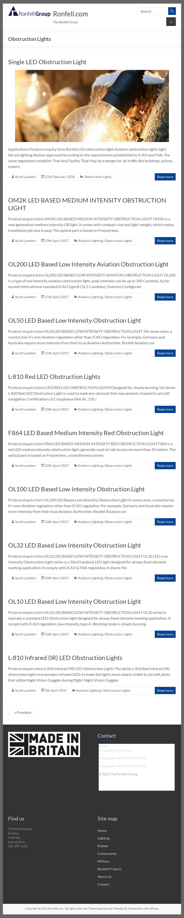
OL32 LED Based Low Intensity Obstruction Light (74, 545)
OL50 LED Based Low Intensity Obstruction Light (74, 320)
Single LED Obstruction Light (47, 62)
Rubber (103, 846)
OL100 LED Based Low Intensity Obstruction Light (76, 489)
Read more (165, 177)
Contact (103, 884)
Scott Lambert (25, 177)
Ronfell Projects (109, 869)
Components (107, 853)
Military (103, 861)
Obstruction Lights (98, 177)
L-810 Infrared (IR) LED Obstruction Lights (65, 657)
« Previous (22, 712)
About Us (104, 877)
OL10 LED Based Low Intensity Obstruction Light (74, 601)
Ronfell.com (70, 14)
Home (102, 830)
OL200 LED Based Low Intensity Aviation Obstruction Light (88, 264)
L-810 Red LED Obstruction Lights (54, 376)
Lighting (103, 838)
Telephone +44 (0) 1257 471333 (122, 766)
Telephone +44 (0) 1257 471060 (122, 758)
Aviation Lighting (90, 241)
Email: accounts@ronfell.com (115, 748)
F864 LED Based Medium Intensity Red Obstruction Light (86, 433)
